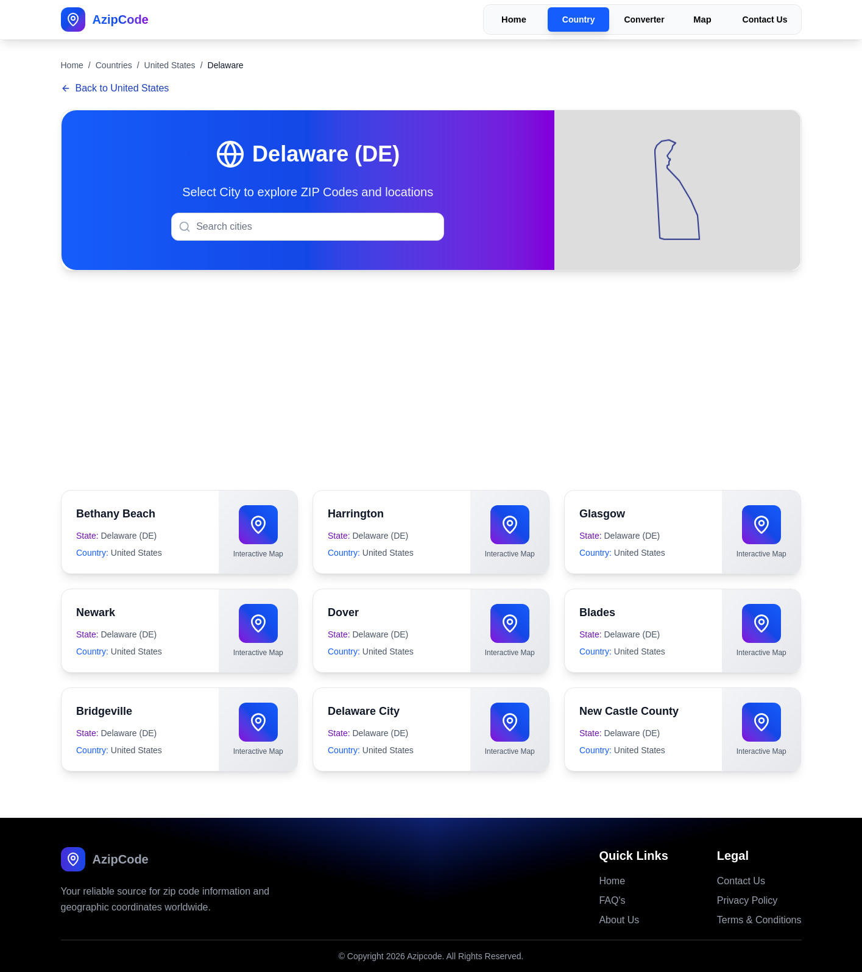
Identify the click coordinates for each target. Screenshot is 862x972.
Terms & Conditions (759, 920)
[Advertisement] (431, 380)
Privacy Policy (747, 900)
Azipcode (424, 956)
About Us (619, 920)
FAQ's (612, 900)
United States (170, 65)
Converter (644, 19)
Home (513, 20)
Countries (114, 65)
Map (702, 20)
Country (578, 19)
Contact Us (765, 19)
